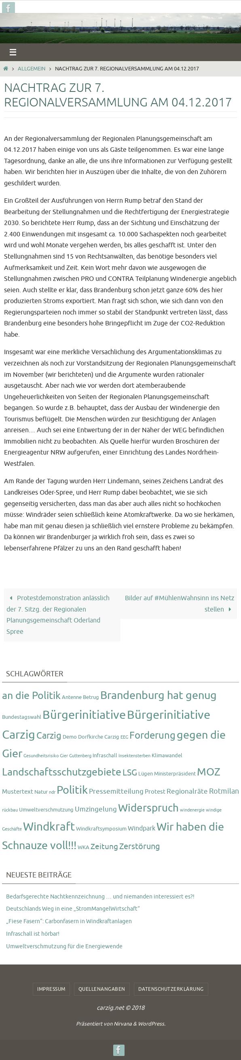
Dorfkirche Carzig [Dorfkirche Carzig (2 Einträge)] (98, 736)
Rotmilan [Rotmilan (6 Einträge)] (224, 791)
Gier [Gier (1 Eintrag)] (64, 755)
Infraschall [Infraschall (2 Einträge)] (105, 755)
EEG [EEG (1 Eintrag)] (124, 737)
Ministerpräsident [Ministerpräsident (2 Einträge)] (175, 773)
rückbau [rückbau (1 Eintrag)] (10, 810)
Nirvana (123, 1023)
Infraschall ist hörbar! (32, 933)
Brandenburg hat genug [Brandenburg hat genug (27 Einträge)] (158, 695)
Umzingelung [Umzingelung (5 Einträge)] (96, 809)
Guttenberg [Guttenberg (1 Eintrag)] (80, 755)
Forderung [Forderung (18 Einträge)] (152, 735)
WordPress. (151, 1023)
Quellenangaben (101, 989)
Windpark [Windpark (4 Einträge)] (141, 828)
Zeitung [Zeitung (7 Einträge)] (104, 847)
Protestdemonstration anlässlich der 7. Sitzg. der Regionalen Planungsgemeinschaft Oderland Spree (58, 615)
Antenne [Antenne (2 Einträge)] (72, 697)
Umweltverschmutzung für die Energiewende (64, 946)
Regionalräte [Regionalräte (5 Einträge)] (187, 791)
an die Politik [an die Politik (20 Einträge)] (31, 695)
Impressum (51, 989)
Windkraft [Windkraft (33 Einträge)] (49, 827)
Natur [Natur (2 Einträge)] (41, 791)
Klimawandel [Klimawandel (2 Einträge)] (167, 755)
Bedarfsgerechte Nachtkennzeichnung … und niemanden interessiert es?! (100, 896)
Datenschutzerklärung (171, 989)
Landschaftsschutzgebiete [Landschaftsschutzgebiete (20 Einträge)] (61, 772)
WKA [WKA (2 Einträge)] (83, 847)
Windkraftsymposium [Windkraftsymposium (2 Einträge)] (101, 828)
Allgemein (31, 69)
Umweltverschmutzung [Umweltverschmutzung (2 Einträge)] (46, 809)
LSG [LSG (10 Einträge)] (130, 772)
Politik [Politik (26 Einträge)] (72, 790)
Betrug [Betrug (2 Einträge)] (91, 697)
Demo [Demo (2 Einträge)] (70, 736)
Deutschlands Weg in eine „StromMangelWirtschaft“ (73, 908)
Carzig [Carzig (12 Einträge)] (48, 735)
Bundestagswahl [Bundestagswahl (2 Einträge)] (21, 717)
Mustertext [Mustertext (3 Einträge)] (17, 792)
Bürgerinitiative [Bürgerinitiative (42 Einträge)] (84, 714)
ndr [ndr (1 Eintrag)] (52, 792)
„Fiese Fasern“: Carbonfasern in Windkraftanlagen (69, 921)
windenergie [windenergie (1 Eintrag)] (192, 810)
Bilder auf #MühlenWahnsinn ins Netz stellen (180, 604)
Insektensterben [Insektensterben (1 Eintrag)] (134, 755)
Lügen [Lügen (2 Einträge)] (145, 773)
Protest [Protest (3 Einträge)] (155, 792)
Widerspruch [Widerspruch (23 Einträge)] (148, 808)
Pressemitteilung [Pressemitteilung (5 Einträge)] (116, 791)
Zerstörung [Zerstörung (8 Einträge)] (139, 846)
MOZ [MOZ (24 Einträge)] (208, 772)
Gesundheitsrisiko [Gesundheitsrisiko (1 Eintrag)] (41, 755)
